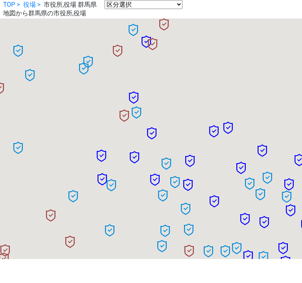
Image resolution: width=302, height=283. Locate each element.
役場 (29, 4)
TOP (9, 4)
